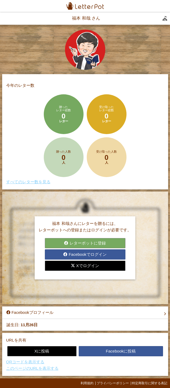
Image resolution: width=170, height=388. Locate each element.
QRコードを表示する (25, 362)
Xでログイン (85, 265)
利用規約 (87, 383)
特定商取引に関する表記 (149, 383)
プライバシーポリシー (113, 383)
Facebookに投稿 (121, 351)
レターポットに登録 (85, 243)
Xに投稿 (41, 351)
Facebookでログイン (84, 254)
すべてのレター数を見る (28, 181)
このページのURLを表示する (32, 368)
